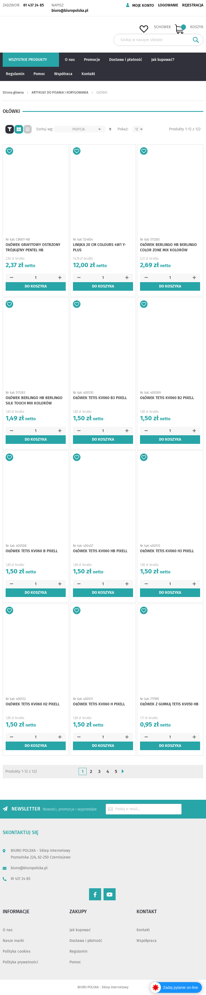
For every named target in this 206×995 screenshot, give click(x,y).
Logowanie (168, 5)
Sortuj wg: (44, 129)
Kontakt (143, 930)
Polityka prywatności (20, 962)
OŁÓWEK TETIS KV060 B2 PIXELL (167, 398)
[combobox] (158, 40)
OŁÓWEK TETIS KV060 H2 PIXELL (33, 704)
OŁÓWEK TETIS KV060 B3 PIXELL (100, 398)
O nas (8, 930)
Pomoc (75, 962)
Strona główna (13, 92)
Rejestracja (192, 5)
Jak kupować (80, 930)
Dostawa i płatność (85, 940)
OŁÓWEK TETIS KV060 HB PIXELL (100, 551)
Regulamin (78, 951)
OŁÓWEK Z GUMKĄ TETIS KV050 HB (169, 704)
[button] (9, 151)
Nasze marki (13, 940)
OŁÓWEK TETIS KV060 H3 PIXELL (167, 551)
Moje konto (143, 5)
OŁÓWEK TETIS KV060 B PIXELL (32, 551)
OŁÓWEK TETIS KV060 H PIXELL (99, 704)
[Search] (196, 40)
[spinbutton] (36, 278)
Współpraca (147, 940)
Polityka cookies (17, 951)
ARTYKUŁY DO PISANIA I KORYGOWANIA (60, 92)
